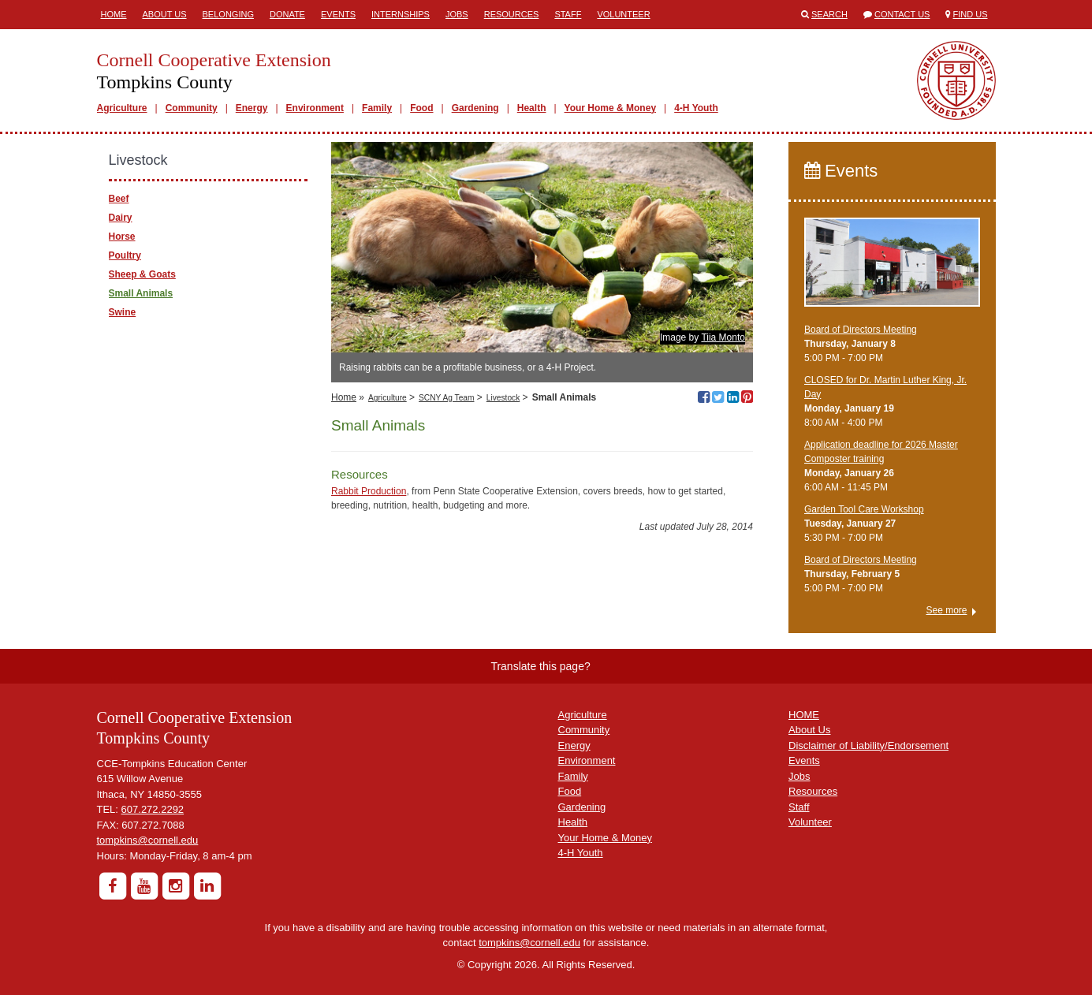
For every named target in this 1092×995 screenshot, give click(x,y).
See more (946, 610)
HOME (803, 715)
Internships (400, 14)
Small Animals (141, 293)
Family (377, 108)
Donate (287, 14)
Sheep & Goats (142, 274)
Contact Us (902, 14)
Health (531, 108)
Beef (119, 198)
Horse (122, 236)
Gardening (475, 108)
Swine (122, 312)
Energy (252, 108)
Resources (511, 14)
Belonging (228, 14)
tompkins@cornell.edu (148, 840)
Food (421, 108)
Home (114, 14)
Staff (567, 14)
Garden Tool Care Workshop (864, 509)
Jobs (456, 14)
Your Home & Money (610, 108)
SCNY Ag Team (446, 397)
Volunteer (623, 14)
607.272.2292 (152, 809)
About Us (165, 14)
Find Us (970, 14)
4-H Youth (696, 108)
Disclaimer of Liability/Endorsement (868, 745)
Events (338, 14)
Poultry (125, 255)
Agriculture (122, 108)
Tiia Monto (723, 337)
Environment (315, 108)
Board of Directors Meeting (860, 329)
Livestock (503, 397)
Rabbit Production (368, 491)
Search (829, 14)
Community (192, 108)
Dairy (120, 217)
